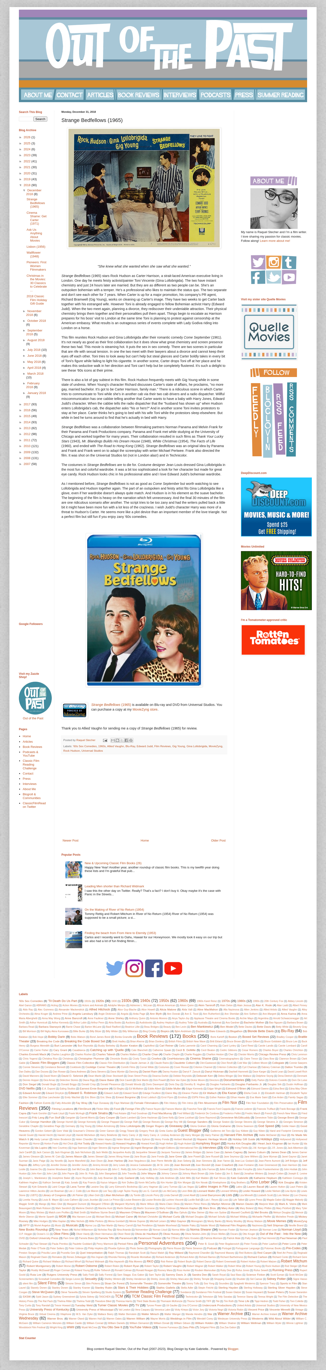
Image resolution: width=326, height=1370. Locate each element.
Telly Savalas (225, 1296)
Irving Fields (241, 1148)
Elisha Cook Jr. (252, 1093)
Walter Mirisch (150, 1314)
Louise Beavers (132, 1199)
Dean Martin (95, 1076)
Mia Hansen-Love (81, 1216)
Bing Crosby (149, 1031)
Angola (124, 1014)
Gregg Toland (127, 1131)
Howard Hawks (103, 1143)
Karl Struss (220, 1178)
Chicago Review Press (272, 1054)
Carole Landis (266, 1045)
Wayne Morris (157, 1318)
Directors (214, 1080)
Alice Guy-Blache (127, 1009)
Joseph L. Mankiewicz (35, 1178)
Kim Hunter (167, 1182)
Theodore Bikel (103, 1301)
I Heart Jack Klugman (270, 1143)
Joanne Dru (36, 1169)
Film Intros (187, 1103)
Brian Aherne (137, 1041)
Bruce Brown (234, 1041)
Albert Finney (300, 1005)
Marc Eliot (56, 1204)
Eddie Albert (154, 1088)
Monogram (197, 1221)
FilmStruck (84, 1108)
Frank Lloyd (57, 1113)
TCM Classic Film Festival (153, 1296)
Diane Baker (106, 1079)
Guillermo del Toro (220, 1131)
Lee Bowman (57, 1191)
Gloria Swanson (245, 1126)
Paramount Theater (150, 1238)
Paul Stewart (40, 1244)
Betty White (282, 1027)
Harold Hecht (45, 1135)
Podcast (212, 1248)
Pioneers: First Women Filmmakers (36, 265)
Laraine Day (97, 1187)
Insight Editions (166, 1148)
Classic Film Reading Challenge (31, 764)
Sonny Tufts (192, 1283)
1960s (102, 746)
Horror (36, 1143)
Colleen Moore (260, 1063)
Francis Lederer (243, 1109)
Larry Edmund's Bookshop (123, 1187)
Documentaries (233, 1080)
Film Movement (207, 1102)
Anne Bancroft (73, 1018)
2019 (27, 179)
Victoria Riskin (236, 1309)
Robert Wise (234, 1266)
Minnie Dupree (137, 1221)
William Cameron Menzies (47, 1323)
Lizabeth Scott (265, 1195)
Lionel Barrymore (210, 1195)
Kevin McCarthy (147, 1182)
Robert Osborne (86, 1266)
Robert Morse (63, 1266)
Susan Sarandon (298, 1292)
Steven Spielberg (91, 1292)
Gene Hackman (149, 1117)
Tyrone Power (154, 1305)
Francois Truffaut (266, 1109)
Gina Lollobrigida (197, 746)
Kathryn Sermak (51, 1182)
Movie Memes (276, 1221)
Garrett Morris (87, 1117)
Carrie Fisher (41, 1050)
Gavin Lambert (128, 1117)
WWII (70, 1327)
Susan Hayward (254, 1292)
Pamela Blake (86, 1238)
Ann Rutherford (211, 1014)
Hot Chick (68, 1143)
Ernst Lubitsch (149, 1097)
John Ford (225, 1169)
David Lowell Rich (297, 1071)
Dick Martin (142, 1080)
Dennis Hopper (31, 1080)
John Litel (51, 1173)
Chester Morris (246, 1054)
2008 (27, 458)
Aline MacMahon (207, 1009)
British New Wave (196, 1041)
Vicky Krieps (181, 1309)
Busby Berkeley (106, 1045)
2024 (27, 149)
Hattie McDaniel (267, 1135)
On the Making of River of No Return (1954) (114, 909)
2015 (27, 416)
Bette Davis (264, 1026)
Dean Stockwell (114, 1076)
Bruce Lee (291, 1041)
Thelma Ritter (64, 1301)
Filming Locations (62, 1108)
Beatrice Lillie (132, 1027)
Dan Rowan (59, 1071)
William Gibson (182, 1323)
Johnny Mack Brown (193, 1173)
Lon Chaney (300, 1195)
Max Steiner (198, 1212)
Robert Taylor (151, 1266)
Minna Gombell (116, 1221)
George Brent (286, 1117)
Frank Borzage (287, 1109)
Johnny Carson (169, 1173)
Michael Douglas (194, 1216)
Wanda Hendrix (193, 1314)
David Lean (277, 1071)
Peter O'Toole (38, 1248)
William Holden (204, 1322)
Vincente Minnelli (279, 1309)
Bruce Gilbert (252, 1041)
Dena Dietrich (285, 1076)
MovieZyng (215, 746)
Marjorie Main (266, 1204)
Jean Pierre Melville (161, 1161)
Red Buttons (246, 1253)
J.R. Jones (277, 1148)
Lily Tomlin (135, 1195)
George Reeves (151, 1122)
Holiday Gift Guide (243, 1139)
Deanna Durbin (160, 1076)
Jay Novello (56, 1161)
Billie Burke (79, 1031)
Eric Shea (105, 1097)
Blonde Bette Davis (261, 1031)
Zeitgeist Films (207, 1327)
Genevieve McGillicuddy (235, 1117)
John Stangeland (108, 1173)
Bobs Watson (78, 1037)
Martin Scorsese (146, 1208)
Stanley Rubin (103, 1287)
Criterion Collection (227, 1067)
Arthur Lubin (80, 1022)
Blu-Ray (130, 746)
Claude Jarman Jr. (140, 1063)
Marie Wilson (147, 1204)
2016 (27, 410)
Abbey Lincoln (295, 1001)
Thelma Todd (83, 1301)
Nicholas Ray (105, 1229)
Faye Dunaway (101, 1103)
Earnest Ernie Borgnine (94, 1088)
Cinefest (156, 1058)
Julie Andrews (167, 1178)
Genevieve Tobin (264, 1117)
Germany (70, 1126)
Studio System (113, 1292)
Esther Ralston (218, 1097)
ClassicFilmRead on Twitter (34, 805)
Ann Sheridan (232, 1014)
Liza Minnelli (246, 1195)
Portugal (226, 1248)
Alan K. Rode (264, 1005)
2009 (27, 452)
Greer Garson (107, 1131)
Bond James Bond (100, 1037)
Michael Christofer (148, 1216)
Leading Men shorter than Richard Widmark (114, 886)
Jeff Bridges (291, 1161)
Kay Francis (89, 1182)
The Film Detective (288, 1296)
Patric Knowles (191, 1238)
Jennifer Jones (80, 1165)
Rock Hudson (71, 750)
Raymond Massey (224, 1253)
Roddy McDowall (40, 1270)
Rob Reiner (167, 1261)
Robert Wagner (195, 1266)
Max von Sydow (218, 1212)
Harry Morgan (192, 1135)
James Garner (299, 1152)
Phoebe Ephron (116, 1248)
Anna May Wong (51, 1018)
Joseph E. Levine (297, 1173)
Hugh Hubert (185, 1143)
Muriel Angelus (42, 1225)
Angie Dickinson (107, 1014)
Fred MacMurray (162, 1113)
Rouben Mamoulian (205, 1270)
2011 (27, 440)
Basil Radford (113, 1027)
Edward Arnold (32, 1092)
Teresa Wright (265, 1296)
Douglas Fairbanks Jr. (248, 1084)
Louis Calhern (70, 1199)
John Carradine (139, 1169)
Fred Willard (183, 1113)
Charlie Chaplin (171, 1054)
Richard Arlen (187, 1257)
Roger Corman (62, 1270)
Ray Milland (176, 1252)
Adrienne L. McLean (141, 1005)
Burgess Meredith (40, 1045)
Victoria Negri (216, 1309)
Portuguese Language (248, 1248)
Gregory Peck (146, 1131)
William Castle (74, 1323)
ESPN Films (198, 1097)
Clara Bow (268, 1058)
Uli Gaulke (171, 1305)
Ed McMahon (136, 1088)
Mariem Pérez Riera (195, 1204)
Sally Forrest (106, 1275)
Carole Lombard (287, 1045)
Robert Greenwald (226, 1261)
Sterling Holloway (253, 1287)
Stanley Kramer (81, 1287)
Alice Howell (148, 1009)
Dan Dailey (25, 1071)
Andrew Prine (60, 1014)
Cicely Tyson (139, 1058)
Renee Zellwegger (76, 1257)
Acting (54, 1005)
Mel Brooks (261, 1212)
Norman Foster (227, 1229)
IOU (226, 1147)
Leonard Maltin (206, 1190)
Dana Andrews (78, 1071)
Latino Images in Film (213, 1186)
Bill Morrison (29, 1031)
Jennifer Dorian (58, 1165)
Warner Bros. (55, 1318)
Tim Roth (229, 1301)
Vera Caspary (142, 1309)
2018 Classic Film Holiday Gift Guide (36, 299)
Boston (233, 1036)
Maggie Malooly (294, 1199)
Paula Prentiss (60, 1244)
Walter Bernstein (127, 1314)
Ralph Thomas (116, 1253)
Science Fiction (255, 1274)
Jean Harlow (115, 1160)
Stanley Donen (60, 1287)
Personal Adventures (161, 1243)
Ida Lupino (40, 1147)
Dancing (133, 1071)
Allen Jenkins (251, 1009)
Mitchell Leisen (158, 1221)
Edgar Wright (214, 1088)
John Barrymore (98, 1169)
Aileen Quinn (187, 1005)
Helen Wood (123, 1139)
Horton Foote (51, 1143)
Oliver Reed (123, 1234)
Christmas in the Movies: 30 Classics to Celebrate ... (36, 283)
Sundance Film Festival (208, 1292)
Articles (28, 741)
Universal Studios (92, 750)
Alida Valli (187, 1009)
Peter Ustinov (76, 1248)
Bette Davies (245, 1027)
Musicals (72, 1225)
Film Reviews (162, 746)
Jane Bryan (140, 1156)
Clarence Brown (288, 1058)
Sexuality (91, 1279)
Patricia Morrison (213, 1238)
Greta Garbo (166, 1131)
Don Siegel (29, 1084)
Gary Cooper (107, 1117)
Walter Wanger (172, 1314)
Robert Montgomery (38, 1265)
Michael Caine (124, 1216)
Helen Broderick (62, 1139)
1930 (114, 1001)
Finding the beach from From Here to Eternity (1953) (120, 933)
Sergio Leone (72, 1279)
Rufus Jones (242, 1270)
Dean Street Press (138, 1076)
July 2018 (34, 350)
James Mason (73, 1156)
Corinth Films (128, 1067)
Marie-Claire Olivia (169, 1204)
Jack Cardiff (25, 1152)
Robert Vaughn (172, 1265)
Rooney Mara (165, 1270)
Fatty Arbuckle (63, 1103)
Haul (283, 1135)
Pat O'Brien (173, 1238)
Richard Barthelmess (231, 1257)
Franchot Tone (194, 1109)
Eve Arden (278, 1097)
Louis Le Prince (111, 1199)
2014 (27, 422)
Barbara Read (26, 1027)
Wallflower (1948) (33, 254)
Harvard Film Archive (238, 1135)
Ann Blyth (156, 1013)
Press (26, 778)
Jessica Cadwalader (141, 1165)
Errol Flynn (167, 1097)
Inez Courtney (60, 1148)
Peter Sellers (57, 1248)
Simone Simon (73, 1283)
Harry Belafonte (108, 1135)
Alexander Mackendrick (71, 1009)
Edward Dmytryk (55, 1093)
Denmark (302, 1076)
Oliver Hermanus (103, 1234)
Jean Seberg (184, 1161)
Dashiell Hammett (238, 1071)
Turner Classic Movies (113, 1305)
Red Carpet (264, 1252)
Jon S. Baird (233, 1173)
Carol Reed (247, 1045)
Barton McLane (93, 1027)
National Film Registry (233, 1225)
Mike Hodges (41, 1221)
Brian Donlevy (156, 1041)
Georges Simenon (293, 1122)
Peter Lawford (270, 1244)
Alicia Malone (168, 1009)
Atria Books (115, 1022)
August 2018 (36, 340)
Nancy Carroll (125, 1225)
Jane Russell (212, 1156)
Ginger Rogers (155, 1125)
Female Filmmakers (146, 1102)
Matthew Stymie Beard (102, 1212)
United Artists (244, 1305)
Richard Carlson (257, 1256)
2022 (27, 161)
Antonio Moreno (158, 1018)
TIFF (208, 1301)
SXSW (27, 1296)
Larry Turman (170, 1187)
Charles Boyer (271, 1050)
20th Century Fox (273, 1001)
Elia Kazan (229, 1093)
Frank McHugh (77, 1113)
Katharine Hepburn (265, 1177)
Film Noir (229, 1103)
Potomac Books (273, 1248)
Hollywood (285, 1139)
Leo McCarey (169, 1191)
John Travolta (129, 1173)
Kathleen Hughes (28, 1182)
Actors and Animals (92, 1005)
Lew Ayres (290, 1191)
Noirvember (141, 1229)
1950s (164, 1001)
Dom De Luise (299, 1080)
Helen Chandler (84, 1139)
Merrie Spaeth (46, 1216)
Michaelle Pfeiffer (261, 1216)
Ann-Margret (269, 1014)
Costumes (163, 1067)
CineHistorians (176, 1058)
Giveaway (176, 1126)
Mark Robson (43, 1208)
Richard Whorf (73, 1261)
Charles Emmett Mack (32, 1054)
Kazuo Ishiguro (109, 1182)
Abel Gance (25, 1005)
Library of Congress (54, 1195)
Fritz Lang (38, 1117)
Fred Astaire (119, 1113)
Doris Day (174, 1084)
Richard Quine (31, 1261)
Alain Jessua (244, 1005)
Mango (43, 1204)
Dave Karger (259, 1071)
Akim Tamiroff (206, 1005)
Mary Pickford (283, 1208)
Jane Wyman (270, 1156)
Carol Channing (209, 1045)
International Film (188, 1148)
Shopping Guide (223, 1279)
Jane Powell (194, 1156)
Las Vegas (188, 1187)
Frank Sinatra (98, 1113)
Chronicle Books (119, 1058)
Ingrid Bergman (143, 1147)
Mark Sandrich (63, 1208)
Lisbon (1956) (35, 246)
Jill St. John (163, 1165)
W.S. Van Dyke (84, 1314)
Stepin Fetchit (206, 1287)
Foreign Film (132, 1108)
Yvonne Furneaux (168, 1327)
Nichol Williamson (83, 1229)
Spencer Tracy (267, 1283)
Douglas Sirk (274, 1084)
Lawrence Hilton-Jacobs (32, 1191)
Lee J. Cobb (75, 1191)
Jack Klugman (62, 1152)
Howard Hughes (126, 1143)
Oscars (234, 1234)
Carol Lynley (229, 1045)
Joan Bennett (182, 1164)
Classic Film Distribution (112, 1063)
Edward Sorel (130, 1093)
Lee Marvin (92, 1191)
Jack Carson (43, 1152)
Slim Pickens (93, 1283)
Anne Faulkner (96, 1018)
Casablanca (78, 1050)
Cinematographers (229, 1058)
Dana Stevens (98, 1071)
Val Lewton (125, 1309)
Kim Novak (202, 1182)
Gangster (70, 1117)
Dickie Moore (197, 1080)
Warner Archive (230, 1314)
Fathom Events (42, 1103)
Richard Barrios (207, 1257)
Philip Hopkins (95, 1248)
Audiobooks (145, 1022)
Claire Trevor (251, 1058)
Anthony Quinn (137, 1018)
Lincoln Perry (152, 1195)
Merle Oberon (26, 1216)
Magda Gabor (274, 1199)
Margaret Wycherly (125, 1204)
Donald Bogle (49, 1084)
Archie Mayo (246, 1018)
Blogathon (236, 1031)
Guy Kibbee (242, 1131)
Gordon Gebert (43, 1131)
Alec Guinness (46, 1009)
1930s (126, 1001)
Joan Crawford (224, 1164)
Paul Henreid (269, 1238)
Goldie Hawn (288, 1126)
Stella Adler (187, 1287)
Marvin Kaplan (189, 1208)
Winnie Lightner (294, 1323)
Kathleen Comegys (292, 1178)
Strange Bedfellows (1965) (35, 202)
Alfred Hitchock (99, 1009)
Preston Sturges (28, 1253)
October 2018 (36, 321)
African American (166, 1005)
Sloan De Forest (114, 1283)
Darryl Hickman (214, 1071)
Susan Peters (275, 1292)
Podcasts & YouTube (30, 754)
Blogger (233, 1349)
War (209, 1314)
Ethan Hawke (238, 1097)
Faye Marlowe (122, 1103)
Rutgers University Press (62, 1274)
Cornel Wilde (147, 1067)
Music (58, 1225)
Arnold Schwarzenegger (286, 1018)
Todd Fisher (279, 1301)
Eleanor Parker (190, 1093)
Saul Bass (235, 1275)
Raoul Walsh (157, 1253)
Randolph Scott (137, 1253)
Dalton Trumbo (294, 1066)
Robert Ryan (131, 1265)
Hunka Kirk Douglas (239, 1143)
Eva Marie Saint (259, 1097)
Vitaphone (65, 1314)
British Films (175, 1041)
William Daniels (116, 1323)
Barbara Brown (295, 1022)
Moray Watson (255, 1221)
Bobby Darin (56, 1037)
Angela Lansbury (82, 1013)
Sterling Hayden (228, 1287)
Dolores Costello (278, 1080)
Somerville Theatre (169, 1283)
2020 (27, 173)
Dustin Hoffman (294, 1084)
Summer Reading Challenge (148, 1292)
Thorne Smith (194, 1301)
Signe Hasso (300, 1279)
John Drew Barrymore (185, 1169)
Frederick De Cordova (207, 1113)
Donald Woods (133, 1084)
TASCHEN (105, 1296)
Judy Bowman (105, 1178)
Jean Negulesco (137, 1161)
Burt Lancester (63, 1045)
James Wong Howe (118, 1156)
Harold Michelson (85, 1135)
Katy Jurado (71, 1182)
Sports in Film (288, 1283)
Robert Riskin (111, 1266)
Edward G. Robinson (83, 1093)
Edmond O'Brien (236, 1088)
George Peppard (110, 1122)
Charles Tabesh (105, 1054)
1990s (256, 1001)
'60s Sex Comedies (85, 746)
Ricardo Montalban (141, 1257)
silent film (28, 1283)
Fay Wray (81, 1102)
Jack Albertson (295, 1148)
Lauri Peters (296, 1187)
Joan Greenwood (267, 1165)
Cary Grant (60, 1050)
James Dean (279, 1152)
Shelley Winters (112, 1279)
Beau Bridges (151, 1027)
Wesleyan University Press (232, 1318)
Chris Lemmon (299, 1054)
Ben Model (226, 1026)
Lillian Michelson (114, 1195)
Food (117, 1108)
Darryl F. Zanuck (192, 1071)
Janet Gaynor (289, 1156)
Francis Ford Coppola (219, 1109)
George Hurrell (64, 1122)
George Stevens (243, 1122)
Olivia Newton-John (195, 1234)
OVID (22, 1238)
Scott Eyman (277, 1275)
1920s (100, 1001)
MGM (62, 1216)
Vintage (299, 1309)
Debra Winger (225, 1076)
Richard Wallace (52, 1261)
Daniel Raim (150, 1071)
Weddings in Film (181, 1318)
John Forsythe (245, 1169)
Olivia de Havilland (146, 1233)
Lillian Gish (94, 1195)
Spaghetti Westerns (244, 1283)
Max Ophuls (180, 1212)
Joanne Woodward (57, 1169)
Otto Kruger (248, 1234)
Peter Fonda (251, 1244)
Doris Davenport (155, 1084)
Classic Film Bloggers (44, 1062)
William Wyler (273, 1323)
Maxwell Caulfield (240, 1212)
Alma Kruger (41, 1014)
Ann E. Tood (191, 1014)
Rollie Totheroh (102, 1270)
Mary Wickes (37, 1212)
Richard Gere (299, 1257)
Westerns (257, 1318)
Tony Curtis (25, 1305)
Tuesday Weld (84, 1305)
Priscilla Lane (48, 1253)
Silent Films (47, 1283)
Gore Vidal (62, 1131)
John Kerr (36, 1173)
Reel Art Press (285, 1253)
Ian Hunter (294, 1143)
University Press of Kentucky (49, 1309)
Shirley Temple (201, 1279)
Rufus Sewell (261, 1270)
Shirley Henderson (136, 1279)
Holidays (266, 1139)
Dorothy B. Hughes (194, 1084)
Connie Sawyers (298, 1063)
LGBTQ (34, 1195)
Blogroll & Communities (32, 796)
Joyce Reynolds (84, 1178)
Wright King (56, 1327)
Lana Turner (78, 1186)
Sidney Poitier (276, 1279)
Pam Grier (68, 1238)
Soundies (224, 1283)
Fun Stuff (54, 1117)
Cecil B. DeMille (186, 1050)
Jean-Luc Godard (244, 1161)
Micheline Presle (285, 1216)
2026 (27, 137)
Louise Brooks (153, 1199)
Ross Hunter (183, 1270)
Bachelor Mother (254, 1022)
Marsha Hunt (105, 1208)
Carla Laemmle (187, 1045)
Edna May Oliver (298, 1088)
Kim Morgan (184, 1182)
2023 (27, 155)
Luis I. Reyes (211, 1199)
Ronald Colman (123, 1270)
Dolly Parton (258, 1080)
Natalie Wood (207, 1225)
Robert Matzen (268, 1261)
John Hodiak (290, 1169)
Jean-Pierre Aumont (269, 1161)
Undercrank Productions (217, 1305)
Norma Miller (179, 1229)
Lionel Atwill (189, 1195)
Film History (170, 1103)
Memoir (299, 1212)
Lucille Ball (194, 1199)
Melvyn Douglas (282, 1212)
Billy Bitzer (95, 1031)
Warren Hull (95, 1318)
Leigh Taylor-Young (127, 1191)
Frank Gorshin (39, 1113)
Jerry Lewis (119, 1165)
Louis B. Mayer (50, 1199)
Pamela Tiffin (106, 1238)
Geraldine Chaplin (29, 1126)
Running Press (282, 1270)
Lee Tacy (108, 1191)
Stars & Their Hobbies (133, 1287)
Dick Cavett (125, 1080)
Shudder (240, 1279)
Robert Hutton (248, 1261)
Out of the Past (33, 718)
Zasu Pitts (188, 1327)
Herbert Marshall (183, 1139)
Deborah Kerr (204, 1075)
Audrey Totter (186, 1022)
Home (145, 840)
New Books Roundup (33, 1229)
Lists (229, 1195)
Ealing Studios (68, 1088)
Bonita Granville (123, 1037)
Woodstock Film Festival (32, 1327)
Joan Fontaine (246, 1165)
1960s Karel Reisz (207, 1001)
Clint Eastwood (208, 1063)
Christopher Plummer (91, 1058)
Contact (28, 773)
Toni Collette (296, 1301)
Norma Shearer (200, 1229)
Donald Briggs (69, 1084)
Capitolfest (149, 1045)
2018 (27, 185)
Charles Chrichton (293, 1050)
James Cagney (233, 1152)
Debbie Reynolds (182, 1076)
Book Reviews (32, 747)
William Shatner (227, 1323)
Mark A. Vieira (287, 1203)
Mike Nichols (77, 1221)
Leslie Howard (251, 1190)
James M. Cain (52, 1156)
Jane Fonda (157, 1156)
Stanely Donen (38, 1287)
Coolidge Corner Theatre (100, 1066)
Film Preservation (283, 1103)
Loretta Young (30, 1199)
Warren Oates (114, 1318)
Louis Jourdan (90, 1199)
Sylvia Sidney (87, 1296)
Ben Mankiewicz (202, 1026)
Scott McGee (296, 1275)
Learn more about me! (275, 241)
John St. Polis (86, 1173)
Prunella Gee (68, 1253)
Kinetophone (219, 1182)
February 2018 (33, 385)
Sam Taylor (155, 1275)
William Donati (161, 1323)
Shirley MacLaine (179, 1279)
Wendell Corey (205, 1318)
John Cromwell (160, 1169)
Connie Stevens (31, 1067)
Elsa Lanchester (51, 1097)
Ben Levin (181, 1027)
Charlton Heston (215, 1054)
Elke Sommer (30, 1097)
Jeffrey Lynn (39, 1165)
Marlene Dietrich (85, 1208)
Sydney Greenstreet (64, 1296)
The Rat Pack (45, 1301)
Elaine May (171, 1093)
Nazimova (257, 1225)
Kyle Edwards (39, 1187)
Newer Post (70, 840)
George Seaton (221, 1122)
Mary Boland (247, 1208)
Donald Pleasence (110, 1084)
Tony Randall (43, 1305)
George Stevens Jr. (268, 1122)
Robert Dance (203, 1261)
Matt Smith (80, 1212)
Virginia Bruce (26, 1314)
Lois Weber (283, 1195)
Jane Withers (251, 1156)
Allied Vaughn (115, 746)
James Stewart (95, 1156)
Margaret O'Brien (100, 1204)
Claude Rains (161, 1063)
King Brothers (238, 1182)
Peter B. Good (206, 1244)
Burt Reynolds (85, 1045)
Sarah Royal (219, 1275)
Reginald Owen (39, 1257)
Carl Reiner (166, 1045)
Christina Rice (50, 1058)
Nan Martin (107, 1225)
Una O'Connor (189, 1305)
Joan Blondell (203, 1165)
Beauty (167, 1027)
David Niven (50, 1076)
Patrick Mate (234, 1238)
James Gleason (31, 1156)
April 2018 (34, 367)
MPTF (26, 1225)
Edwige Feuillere (151, 1093)
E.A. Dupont (48, 1088)
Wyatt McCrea (89, 1327)
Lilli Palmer (77, 1195)
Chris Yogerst (30, 1058)
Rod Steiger (291, 1266)
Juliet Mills (185, 1178)
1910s (87, 1001)
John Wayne (148, 1173)
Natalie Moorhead (167, 1225)
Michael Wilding (239, 1216)
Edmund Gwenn (260, 1088)
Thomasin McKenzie (171, 1301)
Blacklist (200, 1031)
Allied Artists (270, 1009)
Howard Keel (148, 1143)
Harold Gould (26, 1135)
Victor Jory (198, 1309)
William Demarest (139, 1323)
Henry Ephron (142, 1139)
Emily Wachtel (72, 1097)
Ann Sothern (251, 1014)
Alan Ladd (282, 1005)
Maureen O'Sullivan (157, 1212)
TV (137, 1305)
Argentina (263, 1018)
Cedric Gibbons (228, 1050)
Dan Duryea (42, 1071)
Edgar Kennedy (194, 1088)
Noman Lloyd (160, 1229)
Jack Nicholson (83, 1152)
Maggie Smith (26, 1204)
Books (189, 1036)
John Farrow (208, 1169)
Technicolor (191, 1296)
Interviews (30, 784)
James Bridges (193, 1152)
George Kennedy (86, 1122)
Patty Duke (251, 1238)
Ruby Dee (225, 1270)
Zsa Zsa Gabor (228, 1327)
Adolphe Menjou (116, 1005)
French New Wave (287, 1113)
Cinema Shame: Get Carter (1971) (36, 218)
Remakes (57, 1257)
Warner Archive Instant (264, 1314)
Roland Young (82, 1270)
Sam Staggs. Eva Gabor (130, 1275)
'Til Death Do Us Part (62, 1001)
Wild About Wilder (280, 1318)
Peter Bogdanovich (229, 1244)
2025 (27, 143)
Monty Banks (214, 1221)
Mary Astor (228, 1208)
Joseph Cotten (275, 1173)
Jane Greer (175, 1156)
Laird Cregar (58, 1187)
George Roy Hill (173, 1122)
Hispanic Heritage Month (212, 1139)
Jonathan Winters (253, 1173)
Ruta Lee (35, 1274)
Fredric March (252, 1113)
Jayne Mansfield (77, 1161)
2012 (27, 434)
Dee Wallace (245, 1076)
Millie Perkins (96, 1221)
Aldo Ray (28, 1009)
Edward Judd (145, 746)
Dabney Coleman (270, 1067)
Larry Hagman (150, 1187)
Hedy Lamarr (41, 1139)
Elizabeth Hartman (275, 1093)
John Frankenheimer (268, 1169)
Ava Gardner (233, 1022)
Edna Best (278, 1088)
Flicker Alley (102, 1109)
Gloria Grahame (221, 1125)
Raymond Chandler (199, 1253)
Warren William (135, 1318)
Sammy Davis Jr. (176, 1274)
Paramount (126, 1238)
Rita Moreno (135, 1261)
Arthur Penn (97, 1022)
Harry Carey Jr (130, 1135)
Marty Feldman (167, 1208)
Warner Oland (76, 1318)
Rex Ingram (97, 1257)
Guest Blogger (190, 1130)
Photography (155, 1248)
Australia (202, 1022)
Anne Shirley (116, 1018)
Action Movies (70, 1005)
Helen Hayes (105, 1139)
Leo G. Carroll (150, 1191)
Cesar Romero (250, 1050)
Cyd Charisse (249, 1067)
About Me (29, 789)
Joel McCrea (78, 1169)
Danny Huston (170, 1071)
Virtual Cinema (47, 1314)
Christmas (67, 1058)
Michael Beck (103, 1216)
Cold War (242, 1063)
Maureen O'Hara (130, 1212)
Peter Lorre (289, 1243)
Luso (225, 1199)
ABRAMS (41, 1005)
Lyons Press (255, 1199)
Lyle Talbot (238, 1199)
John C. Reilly (119, 1169)
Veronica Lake (162, 1309)
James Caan (213, 1152)
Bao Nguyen (276, 1022)
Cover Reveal (181, 1067)
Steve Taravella (69, 1292)
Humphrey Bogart (208, 1143)
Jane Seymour (232, 1156)
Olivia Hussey (171, 1233)
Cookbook (75, 1067)
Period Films (125, 1243)
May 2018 (34, 362)
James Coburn (257, 1152)
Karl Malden (202, 1178)
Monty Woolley (234, 1221)
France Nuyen (153, 1109)
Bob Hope (38, 1037)
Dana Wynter (117, 1071)
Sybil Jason (42, 1296)
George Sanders (197, 1121)
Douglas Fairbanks (220, 1084)
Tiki (217, 1301)
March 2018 (35, 373)
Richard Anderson (165, 1257)
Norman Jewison (249, 1229)
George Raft (131, 1122)
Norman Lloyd (291, 1229)
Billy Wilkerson (130, 1031)
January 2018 (36, 393)
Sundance (186, 1292)
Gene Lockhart (186, 1117)
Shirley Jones (158, 1279)
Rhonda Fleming (117, 1257)
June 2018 (35, 355)
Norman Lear (269, 1229)
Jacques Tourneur (171, 1152)
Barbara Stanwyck (50, 1026)
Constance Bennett (54, 1067)
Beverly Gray (300, 1027)
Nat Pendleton (145, 1225)
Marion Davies (245, 1203)
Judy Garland (126, 1177)
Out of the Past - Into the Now (280, 1234)
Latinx (239, 1187)
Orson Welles (218, 1234)
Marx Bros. (209, 1208)
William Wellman (251, 1322)
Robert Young (253, 1266)
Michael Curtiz (171, 1216)
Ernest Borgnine (126, 1097)
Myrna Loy (91, 1225)
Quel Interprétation (91, 1252)
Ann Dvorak (173, 1014)
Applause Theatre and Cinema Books (214, 1018)
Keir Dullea (128, 1182)
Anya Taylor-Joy (180, 1018)
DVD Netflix (27, 1088)
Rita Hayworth (116, 1261)
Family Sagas (296, 1097)
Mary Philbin (264, 1208)
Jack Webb (102, 1152)
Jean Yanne (223, 1161)
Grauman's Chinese (84, 1131)
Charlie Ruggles (193, 1054)
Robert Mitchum (294, 1261)
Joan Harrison (289, 1165)
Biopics (165, 1031)
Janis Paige (39, 1161)
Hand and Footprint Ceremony (286, 1131)
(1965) (111, 705)
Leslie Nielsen (273, 1191)
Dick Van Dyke (178, 1080)
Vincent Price (256, 1309)
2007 (27, 464)
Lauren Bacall (255, 1186)
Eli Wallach (210, 1092)
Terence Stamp (245, 1296)
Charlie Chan (150, 1054)
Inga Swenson (80, 1148)
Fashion (24, 1102)
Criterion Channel (202, 1067)
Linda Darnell (171, 1195)
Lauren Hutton (277, 1187)
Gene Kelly (168, 1117)
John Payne (67, 1173)
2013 (27, 428)
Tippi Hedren (261, 1301)
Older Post (218, 840)
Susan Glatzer (233, 1292)
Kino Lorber (260, 1182)
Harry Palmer (212, 1135)
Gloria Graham (198, 1126)
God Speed (266, 1126)
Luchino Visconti (175, 1199)
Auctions (130, 1022)
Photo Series (137, 1248)
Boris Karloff (217, 1037)
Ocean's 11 (43, 1234)
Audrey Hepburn (166, 1022)
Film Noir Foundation (257, 1103)
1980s (241, 1001)
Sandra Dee (199, 1274)
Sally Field (88, 1275)
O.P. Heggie (25, 1234)
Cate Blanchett (139, 1050)
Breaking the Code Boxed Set (84, 1041)
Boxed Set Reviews (255, 1037)
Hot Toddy (84, 1143)
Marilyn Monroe (221, 1203)
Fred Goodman (139, 1113)
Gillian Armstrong (105, 1126)
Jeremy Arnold (100, 1165)
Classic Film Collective (80, 1062)
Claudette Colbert (184, 1062)
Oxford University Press (43, 1238)
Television (207, 1296)
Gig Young (178, 746)
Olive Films (61, 1234)
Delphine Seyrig (264, 1076)
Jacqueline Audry (121, 1152)
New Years (62, 1229)
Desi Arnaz (49, 1080)
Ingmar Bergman (121, 1148)
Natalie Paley (188, 1225)
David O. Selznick (72, 1075)
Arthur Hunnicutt (38, 1022)
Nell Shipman (275, 1225)
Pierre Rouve (174, 1248)
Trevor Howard (62, 1305)
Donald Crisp (89, 1084)
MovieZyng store (145, 709)
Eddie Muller (173, 1088)
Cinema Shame (200, 1058)
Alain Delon (226, 1005)
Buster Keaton (129, 1045)
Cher (231, 1054)
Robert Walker (215, 1266)
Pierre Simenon (193, 1248)
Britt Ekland (216, 1041)
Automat (216, 1022)
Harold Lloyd (64, 1135)
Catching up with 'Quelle (107, 1050)
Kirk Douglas (286, 1182)
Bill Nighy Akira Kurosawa (55, 1031)
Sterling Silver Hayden (282, 1287)
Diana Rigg (89, 1080)
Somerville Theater (141, 1283)
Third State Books (146, 1301)
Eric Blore (90, 1097)
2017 (27, 404)
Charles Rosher (83, 1054)
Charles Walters (129, 1054)
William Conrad (94, 1323)
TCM (119, 1296)
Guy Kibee (259, 1131)
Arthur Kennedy (60, 1022)
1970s (225, 1001)
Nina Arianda (124, 1229)
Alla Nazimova (231, 1009)
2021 (27, 167)
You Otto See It (111, 1327)
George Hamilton (40, 1121)
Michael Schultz (217, 1216)
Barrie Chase (73, 1027)
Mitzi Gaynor (178, 1221)
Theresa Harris (124, 1301)
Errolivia (182, 1097)
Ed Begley (118, 1088)
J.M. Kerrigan (259, 1148)
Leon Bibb (187, 1191)
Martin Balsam (125, 1208)
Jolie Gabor (215, 1173)
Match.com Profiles (59, 1212)
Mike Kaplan (59, 1221)
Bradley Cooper (285, 1037)
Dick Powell (159, 1080)
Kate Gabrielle (240, 1177)
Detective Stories (69, 1080)
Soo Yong (209, 1283)
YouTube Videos (140, 1327)
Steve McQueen (43, 1292)
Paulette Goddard (82, 1244)
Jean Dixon (96, 1161)
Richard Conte (280, 1257)
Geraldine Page (52, 1126)
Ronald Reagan (144, 1270)
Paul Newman (288, 1238)
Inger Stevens (99, 1148)
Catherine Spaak (161, 1050)
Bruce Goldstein (273, 1041)
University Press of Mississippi (95, 1309)
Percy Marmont (104, 1244)
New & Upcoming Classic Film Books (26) (113, 863)
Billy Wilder (112, 1031)
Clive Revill (226, 1063)
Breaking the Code (48, 1041)
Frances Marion (173, 1109)
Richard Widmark (95, 1261)
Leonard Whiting (229, 1191)
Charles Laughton (60, 1054)
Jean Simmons (204, 1161)
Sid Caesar (256, 1279)
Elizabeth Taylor (298, 1093)
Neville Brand (296, 1225)
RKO (150, 1261)
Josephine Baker (61, 1178)
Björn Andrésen (183, 1031)
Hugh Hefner (166, 1143)
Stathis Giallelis (165, 1287)
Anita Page (139, 1014)
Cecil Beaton (208, 1050)
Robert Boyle (185, 1261)
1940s (145, 1001)
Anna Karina (288, 1013)
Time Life (243, 1301)
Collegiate (278, 1062)
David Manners (31, 1076)
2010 (27, 446)
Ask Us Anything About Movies (34, 235)
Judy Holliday (147, 1178)
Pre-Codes (293, 1248)
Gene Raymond (207, 1117)
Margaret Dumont (76, 1204)
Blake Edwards (217, 1031)
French (268, 1113)
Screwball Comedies (50, 1279)
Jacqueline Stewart (146, 1152)
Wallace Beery (106, 1314)
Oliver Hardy (83, 1234)
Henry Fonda (162, 1139)
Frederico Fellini (232, 1113)
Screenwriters (26, 1279)
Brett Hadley (119, 1041)
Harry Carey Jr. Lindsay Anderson (161, 1135)
